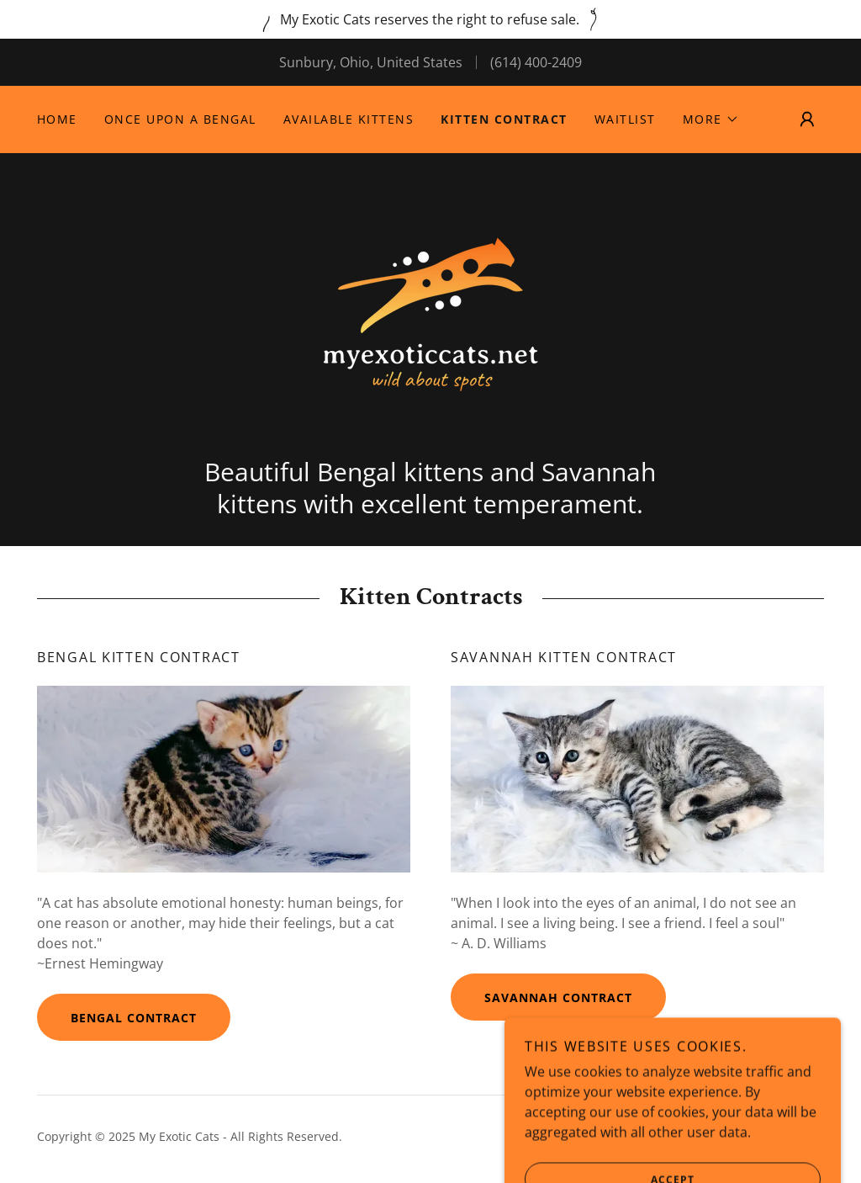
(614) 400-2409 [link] (536, 62)
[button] (711, 119)
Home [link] (57, 119)
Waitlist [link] (625, 119)
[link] (430, 313)
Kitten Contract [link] (504, 119)
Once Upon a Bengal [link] (180, 119)
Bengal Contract (134, 1018)
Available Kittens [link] (348, 119)
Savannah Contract (558, 997)
